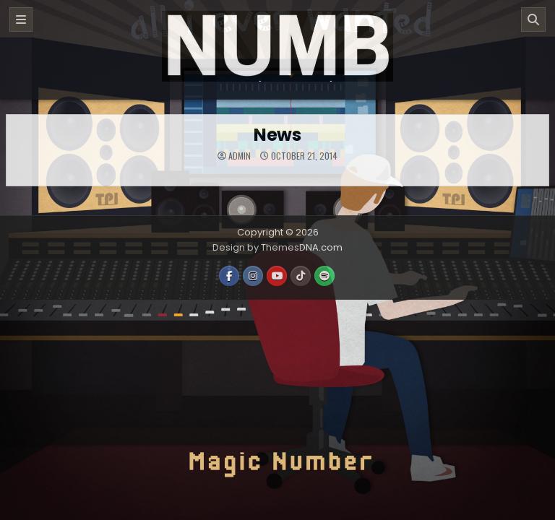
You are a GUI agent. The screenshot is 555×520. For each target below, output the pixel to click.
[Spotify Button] (324, 276)
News (277, 135)
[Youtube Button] (277, 276)
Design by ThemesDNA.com (277, 247)
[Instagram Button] (253, 276)
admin (239, 156)
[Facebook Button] (229, 276)
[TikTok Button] (301, 276)
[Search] (533, 19)
